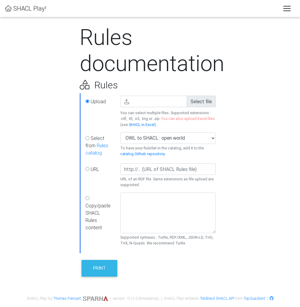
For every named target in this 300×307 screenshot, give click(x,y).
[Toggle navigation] (287, 8)
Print (99, 268)
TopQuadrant (254, 298)
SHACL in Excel (142, 124)
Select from (96, 145)
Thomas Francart (67, 298)
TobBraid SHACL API (217, 298)
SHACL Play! (25, 8)
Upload (95, 101)
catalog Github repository (142, 153)
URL (92, 169)
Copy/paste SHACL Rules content (98, 213)
